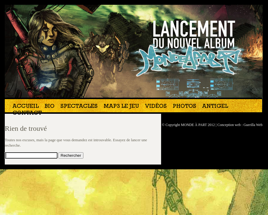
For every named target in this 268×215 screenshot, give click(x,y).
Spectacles (79, 107)
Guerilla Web (253, 125)
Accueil (26, 107)
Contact (27, 113)
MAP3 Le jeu (121, 107)
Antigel (215, 107)
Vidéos (156, 107)
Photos (184, 107)
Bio (49, 107)
